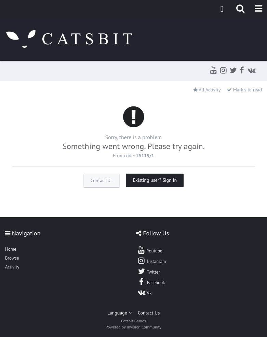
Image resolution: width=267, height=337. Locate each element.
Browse (12, 258)
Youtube (149, 250)
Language (119, 313)
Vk (144, 292)
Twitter (148, 271)
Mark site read (244, 90)
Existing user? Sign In (155, 180)
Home (10, 249)
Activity (12, 267)
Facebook (151, 281)
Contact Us (101, 180)
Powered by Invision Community (134, 326)
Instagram (151, 260)
